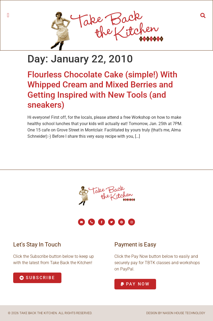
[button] (8, 15)
